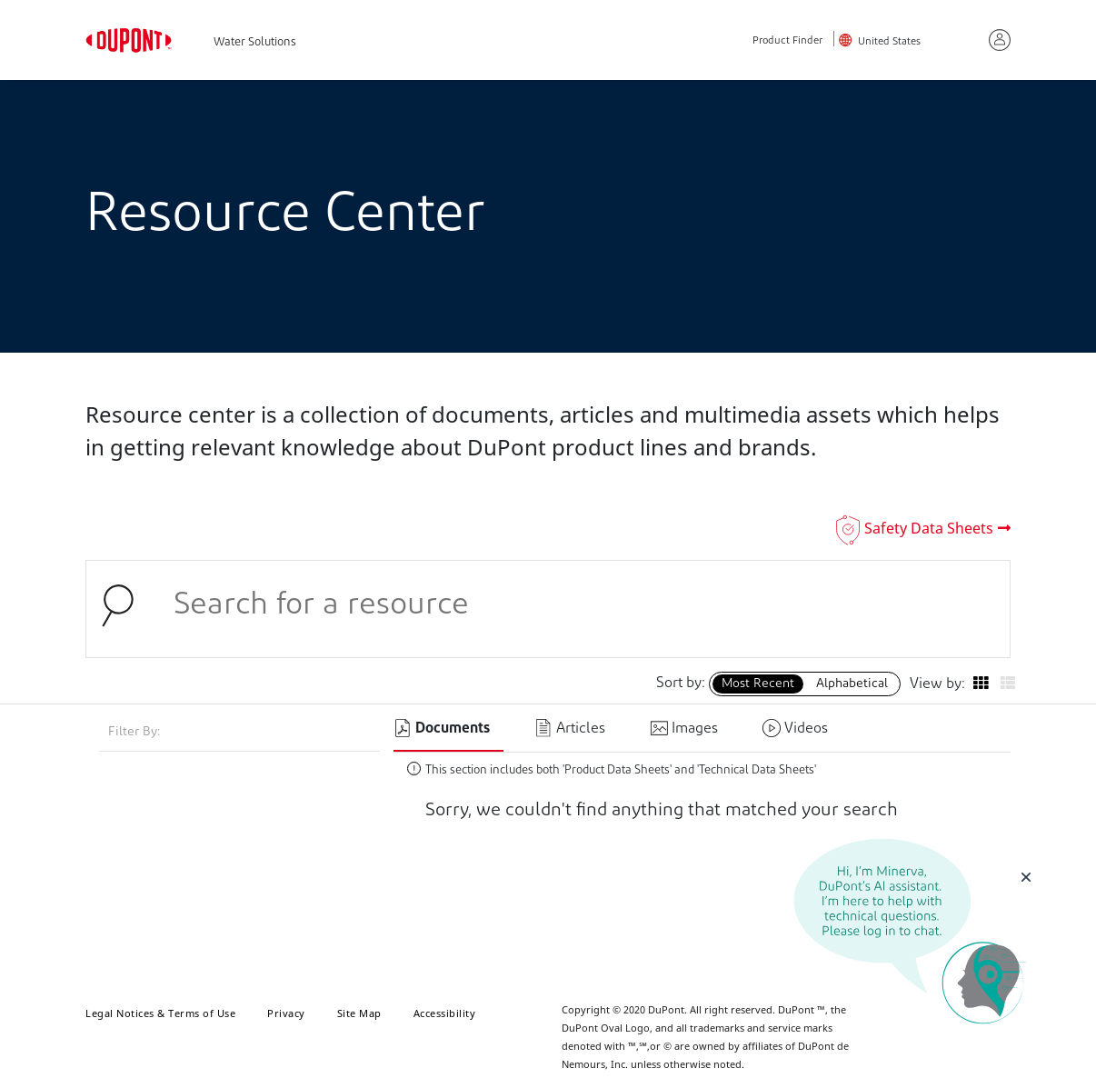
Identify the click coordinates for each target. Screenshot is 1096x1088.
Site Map (359, 1013)
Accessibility (444, 1013)
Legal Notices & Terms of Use (160, 1013)
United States (889, 41)
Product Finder (787, 41)
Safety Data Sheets (928, 528)
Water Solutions (255, 42)
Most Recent (758, 684)
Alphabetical (852, 684)
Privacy (286, 1013)
